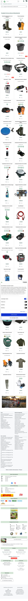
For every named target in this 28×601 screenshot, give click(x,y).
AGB (8, 589)
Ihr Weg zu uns (5, 477)
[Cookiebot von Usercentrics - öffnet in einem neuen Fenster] (23, 282)
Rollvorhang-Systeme (18, 427)
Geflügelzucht (3, 421)
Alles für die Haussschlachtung (6, 459)
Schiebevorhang (17, 429)
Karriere (4, 480)
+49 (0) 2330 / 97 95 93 (21, 552)
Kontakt (4, 478)
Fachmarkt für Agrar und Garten (9, 476)
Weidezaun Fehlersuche (19, 444)
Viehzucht (2, 461)
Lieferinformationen (19, 590)
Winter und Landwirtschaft (5, 442)
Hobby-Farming (3, 419)
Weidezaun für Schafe (18, 447)
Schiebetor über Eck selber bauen (7, 437)
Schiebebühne (3, 449)
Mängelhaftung (8, 590)
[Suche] (12, 1)
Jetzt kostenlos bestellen (14, 519)
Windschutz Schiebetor (5, 443)
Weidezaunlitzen (18, 442)
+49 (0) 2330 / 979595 (7, 552)
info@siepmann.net (15, 556)
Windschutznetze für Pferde (20, 414)
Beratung (4, 489)
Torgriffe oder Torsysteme (19, 443)
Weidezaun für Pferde (18, 446)
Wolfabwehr (17, 438)
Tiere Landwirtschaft (4, 422)
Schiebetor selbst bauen (5, 446)
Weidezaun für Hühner (19, 449)
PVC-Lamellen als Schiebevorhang (7, 465)
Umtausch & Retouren (20, 591)
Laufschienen (3, 464)
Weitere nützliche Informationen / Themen (14, 469)
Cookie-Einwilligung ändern (8, 595)
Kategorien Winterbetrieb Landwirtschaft (14, 6)
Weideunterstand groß (5, 414)
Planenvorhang (17, 422)
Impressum (8, 592)
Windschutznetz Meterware (19, 426)
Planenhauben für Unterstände (6, 438)
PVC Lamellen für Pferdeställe (20, 425)
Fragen (4, 487)
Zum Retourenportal (17, 539)
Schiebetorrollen (4, 447)
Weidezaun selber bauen (19, 441)
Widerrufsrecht (8, 591)
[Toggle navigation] (1, 1)
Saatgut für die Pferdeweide (6, 427)
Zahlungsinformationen (20, 592)
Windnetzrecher (17, 430)
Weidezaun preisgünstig (19, 445)
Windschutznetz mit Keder (19, 424)
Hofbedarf (2, 439)
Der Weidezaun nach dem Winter (20, 439)
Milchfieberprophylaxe (5, 425)
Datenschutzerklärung (8, 593)
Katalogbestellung (14, 508)
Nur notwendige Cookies (14, 317)
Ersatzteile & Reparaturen (7, 488)
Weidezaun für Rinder (18, 437)
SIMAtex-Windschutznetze (19, 431)
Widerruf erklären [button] (14, 558)
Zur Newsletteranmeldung (7, 580)
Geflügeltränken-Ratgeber (5, 424)
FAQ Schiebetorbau (4, 445)
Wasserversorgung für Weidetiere (7, 415)
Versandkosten (5, 491)
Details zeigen (22, 311)
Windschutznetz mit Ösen (19, 423)
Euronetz (2, 416)
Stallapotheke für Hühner (5, 426)
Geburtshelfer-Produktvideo (6, 460)
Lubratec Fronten (18, 421)
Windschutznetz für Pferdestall (20, 418)
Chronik (4, 479)
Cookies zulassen (14, 314)
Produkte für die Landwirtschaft (6, 462)
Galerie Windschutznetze (19, 415)
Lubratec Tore (17, 419)
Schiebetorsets (3, 441)
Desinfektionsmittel (4, 423)
